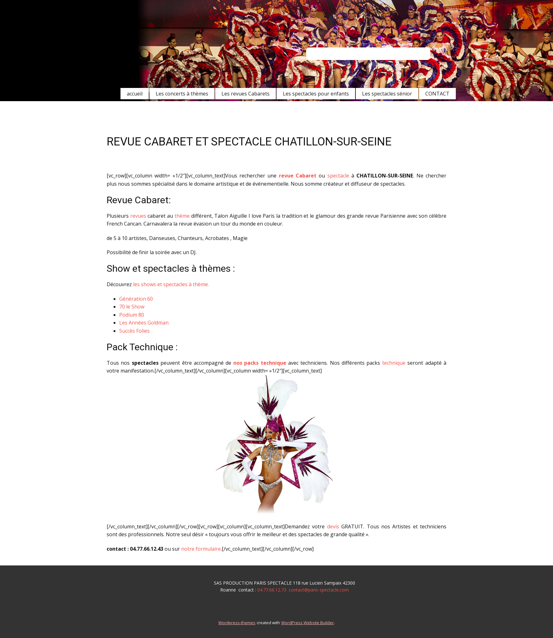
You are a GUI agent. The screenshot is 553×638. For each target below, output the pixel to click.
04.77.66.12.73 (271, 590)
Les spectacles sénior (387, 93)
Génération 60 (136, 298)
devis (333, 526)
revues (138, 215)
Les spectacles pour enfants (316, 93)
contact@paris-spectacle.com (319, 590)
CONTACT (437, 93)
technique (393, 362)
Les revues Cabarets (245, 93)
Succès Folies (134, 330)
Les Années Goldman (144, 322)
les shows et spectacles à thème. (171, 284)
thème (182, 215)
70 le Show (131, 306)
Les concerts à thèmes (182, 93)
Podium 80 (131, 314)
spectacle (338, 175)
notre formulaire (201, 548)
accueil (134, 93)
